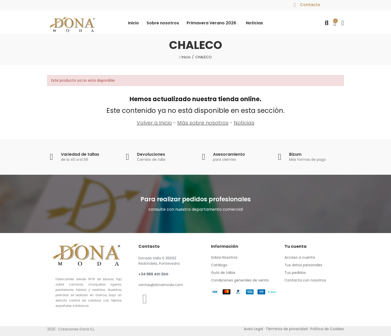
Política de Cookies (327, 328)
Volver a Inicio (154, 122)
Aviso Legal (253, 328)
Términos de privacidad (287, 328)
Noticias (244, 122)
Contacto (310, 5)
